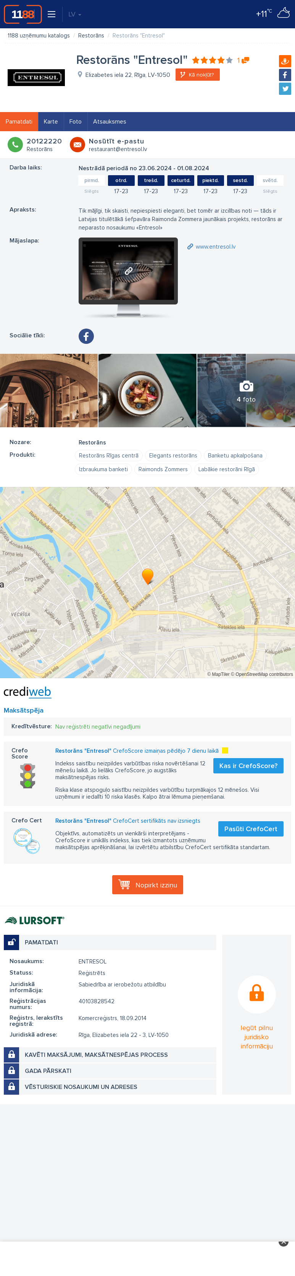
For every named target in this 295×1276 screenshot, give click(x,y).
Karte (51, 121)
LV (74, 14)
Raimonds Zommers (163, 469)
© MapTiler (218, 674)
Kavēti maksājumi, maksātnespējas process (96, 1055)
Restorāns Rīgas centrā (109, 455)
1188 (23, 14)
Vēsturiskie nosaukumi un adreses (81, 1087)
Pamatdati (19, 121)
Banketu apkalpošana (235, 455)
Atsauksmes (109, 121)
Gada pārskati (48, 1071)
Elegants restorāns (173, 455)
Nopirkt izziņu (156, 885)
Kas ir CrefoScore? (248, 766)
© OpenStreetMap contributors (262, 674)
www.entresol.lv (215, 246)
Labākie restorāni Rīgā (226, 469)
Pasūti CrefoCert (250, 829)
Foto (75, 121)
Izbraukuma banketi (103, 469)
